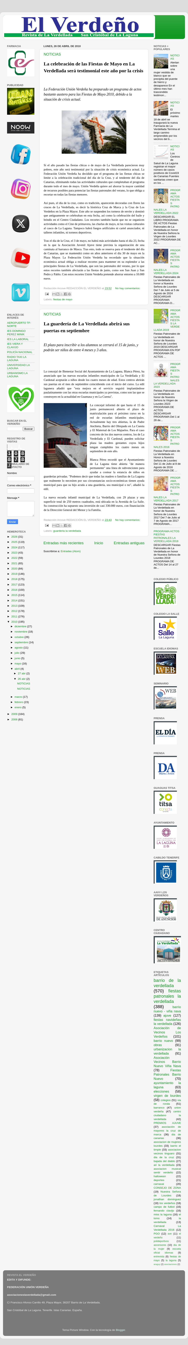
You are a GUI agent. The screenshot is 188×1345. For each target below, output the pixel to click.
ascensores (160, 1245)
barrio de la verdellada (167, 983)
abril (17, 668)
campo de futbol (164, 1206)
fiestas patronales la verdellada (167, 996)
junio (18, 658)
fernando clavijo (164, 1210)
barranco (159, 1107)
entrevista (159, 1256)
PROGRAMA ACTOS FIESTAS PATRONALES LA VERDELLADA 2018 (166, 536)
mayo (18, 663)
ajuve (167, 1015)
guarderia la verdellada (67, 530)
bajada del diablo (164, 1161)
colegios (166, 1100)
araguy (157, 1264)
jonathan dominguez (167, 1199)
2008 (14, 719)
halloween (160, 1176)
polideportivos (161, 1241)
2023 (14, 552)
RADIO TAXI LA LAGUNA (16, 358)
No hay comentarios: (127, 288)
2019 (14, 573)
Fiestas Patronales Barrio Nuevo (167, 1074)
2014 (14, 600)
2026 (14, 536)
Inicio (98, 543)
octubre (19, 637)
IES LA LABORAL (18, 339)
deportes (159, 1180)
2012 (14, 611)
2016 (14, 589)
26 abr (22, 678)
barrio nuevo (163, 1040)
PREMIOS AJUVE (167, 1122)
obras (158, 1045)
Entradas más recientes (63, 543)
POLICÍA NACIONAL (19, 352)
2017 (14, 584)
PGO (157, 1233)
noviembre (21, 631)
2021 (14, 563)
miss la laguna (163, 1214)
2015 (14, 595)
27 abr (22, 673)
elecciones (161, 1091)
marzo (19, 696)
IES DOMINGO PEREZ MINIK (16, 332)
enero (18, 707)
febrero (19, 702)
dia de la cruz (164, 1157)
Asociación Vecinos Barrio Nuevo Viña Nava (167, 1062)
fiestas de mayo (62, 299)
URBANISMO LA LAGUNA (17, 375)
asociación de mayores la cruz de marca (167, 1130)
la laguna (171, 1260)
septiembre (22, 642)
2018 (14, 579)
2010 (14, 621)
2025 (14, 541)
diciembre (21, 626)
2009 (14, 714)
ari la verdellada (164, 1164)
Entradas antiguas (129, 543)
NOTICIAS (52, 54)
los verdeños (167, 1203)
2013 (14, 605)
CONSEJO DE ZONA (167, 1187)
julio (17, 652)
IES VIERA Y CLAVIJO (15, 345)
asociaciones (170, 1264)
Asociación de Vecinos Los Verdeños (167, 1032)
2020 (14, 568)
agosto (19, 647)
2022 (14, 557)
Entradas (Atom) (71, 551)
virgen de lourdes (167, 1095)
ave (170, 1233)
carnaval (159, 1183)
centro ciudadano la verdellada (167, 1115)
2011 (14, 616)
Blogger (120, 1329)
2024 (14, 547)
